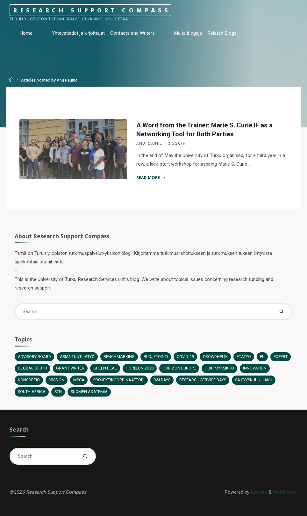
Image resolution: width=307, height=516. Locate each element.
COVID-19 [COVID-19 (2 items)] (185, 356)
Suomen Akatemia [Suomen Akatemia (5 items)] (89, 391)
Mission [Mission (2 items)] (56, 379)
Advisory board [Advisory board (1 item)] (34, 356)
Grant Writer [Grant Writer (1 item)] (70, 368)
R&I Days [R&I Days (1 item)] (162, 379)
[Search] (281, 311)
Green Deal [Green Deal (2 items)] (105, 368)
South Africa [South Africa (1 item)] (32, 391)
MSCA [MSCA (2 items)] (78, 379)
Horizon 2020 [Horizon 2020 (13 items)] (140, 368)
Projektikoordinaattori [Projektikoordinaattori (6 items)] (119, 379)
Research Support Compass (92, 10)
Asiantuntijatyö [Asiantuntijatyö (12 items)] (77, 356)
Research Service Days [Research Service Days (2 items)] (202, 379)
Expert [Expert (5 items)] (281, 356)
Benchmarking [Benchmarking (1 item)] (119, 356)
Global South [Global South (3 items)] (32, 368)
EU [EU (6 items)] (262, 356)
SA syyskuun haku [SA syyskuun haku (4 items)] (253, 379)
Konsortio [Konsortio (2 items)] (29, 379)
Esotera (258, 492)
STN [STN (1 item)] (58, 391)
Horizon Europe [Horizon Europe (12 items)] (179, 368)
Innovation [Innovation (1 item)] (255, 368)
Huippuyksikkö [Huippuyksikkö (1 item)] (219, 368)
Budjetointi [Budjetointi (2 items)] (156, 356)
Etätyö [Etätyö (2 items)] (244, 356)
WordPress (284, 492)
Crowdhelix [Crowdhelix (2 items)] (215, 356)
